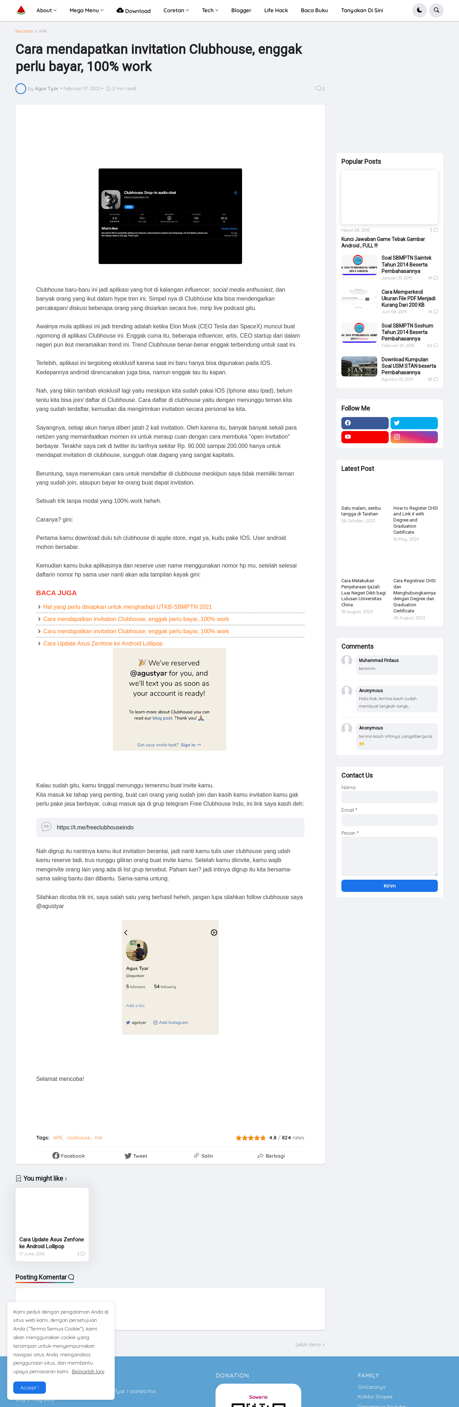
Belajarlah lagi (88, 1371)
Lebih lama (308, 1344)
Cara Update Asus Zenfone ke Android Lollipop (103, 643)
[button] (419, 10)
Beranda (24, 31)
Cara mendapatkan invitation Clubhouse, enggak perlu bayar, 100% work (136, 619)
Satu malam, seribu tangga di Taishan (361, 511)
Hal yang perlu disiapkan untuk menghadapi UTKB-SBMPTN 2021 (127, 607)
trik (98, 1137)
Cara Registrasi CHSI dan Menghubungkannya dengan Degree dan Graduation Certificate (414, 596)
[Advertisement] (197, 141)
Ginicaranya (371, 1387)
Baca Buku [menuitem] (314, 10)
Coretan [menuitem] (174, 10)
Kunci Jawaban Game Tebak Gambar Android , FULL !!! (383, 242)
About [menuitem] (44, 10)
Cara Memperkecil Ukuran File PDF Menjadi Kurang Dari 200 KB (408, 298)
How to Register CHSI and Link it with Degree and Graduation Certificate (415, 520)
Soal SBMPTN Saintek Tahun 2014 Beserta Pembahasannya (406, 264)
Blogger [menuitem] (241, 10)
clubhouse (78, 1137)
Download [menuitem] (134, 10)
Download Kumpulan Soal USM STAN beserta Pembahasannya (409, 366)
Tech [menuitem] (208, 10)
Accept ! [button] (29, 1387)
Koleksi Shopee (375, 1396)
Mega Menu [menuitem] (84, 10)
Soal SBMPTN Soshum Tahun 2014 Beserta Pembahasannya (407, 332)
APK (43, 31)
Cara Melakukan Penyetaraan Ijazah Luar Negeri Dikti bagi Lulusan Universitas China (363, 593)
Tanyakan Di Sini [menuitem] (362, 10)
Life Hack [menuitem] (276, 10)
